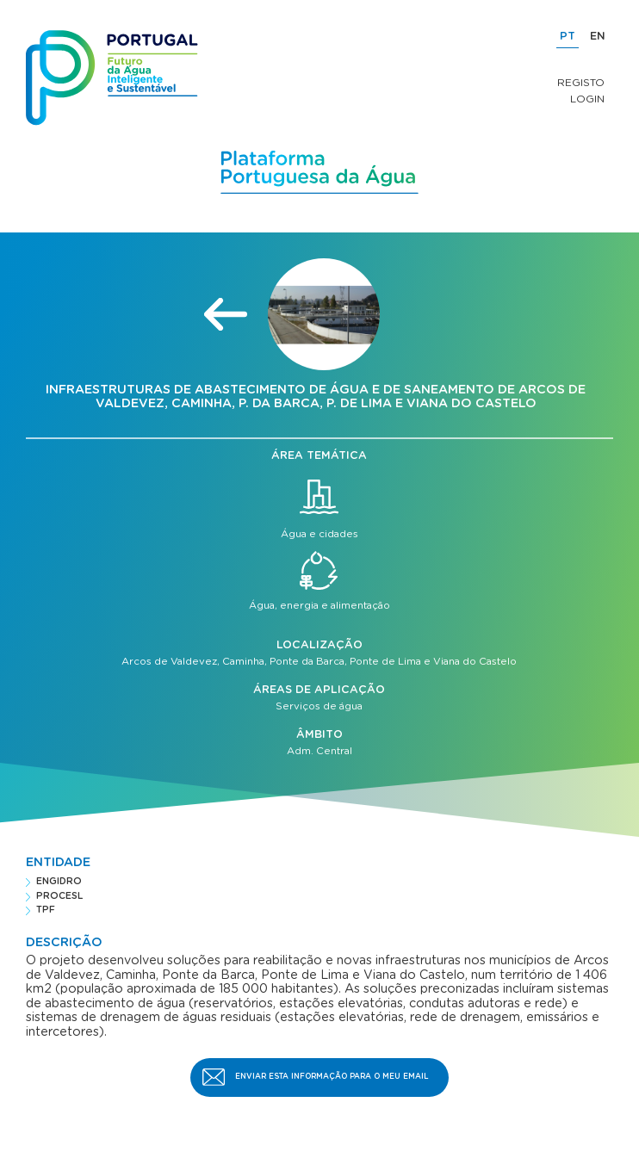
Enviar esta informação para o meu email (332, 1077)
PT (567, 36)
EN (597, 36)
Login (587, 99)
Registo (581, 82)
